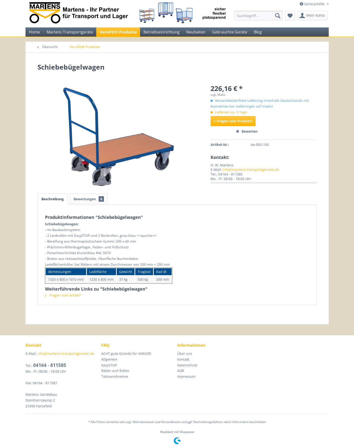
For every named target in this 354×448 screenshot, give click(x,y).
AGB (180, 370)
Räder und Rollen (115, 370)
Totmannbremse (114, 376)
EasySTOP (109, 365)
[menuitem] (259, 15)
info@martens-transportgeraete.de (251, 169)
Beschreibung (52, 199)
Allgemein (109, 359)
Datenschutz (187, 365)
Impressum (186, 376)
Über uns (184, 353)
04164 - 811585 (49, 365)
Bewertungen (89, 199)
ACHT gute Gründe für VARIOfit (126, 353)
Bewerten (246, 131)
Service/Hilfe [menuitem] (312, 4)
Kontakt (183, 359)
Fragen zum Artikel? (63, 295)
